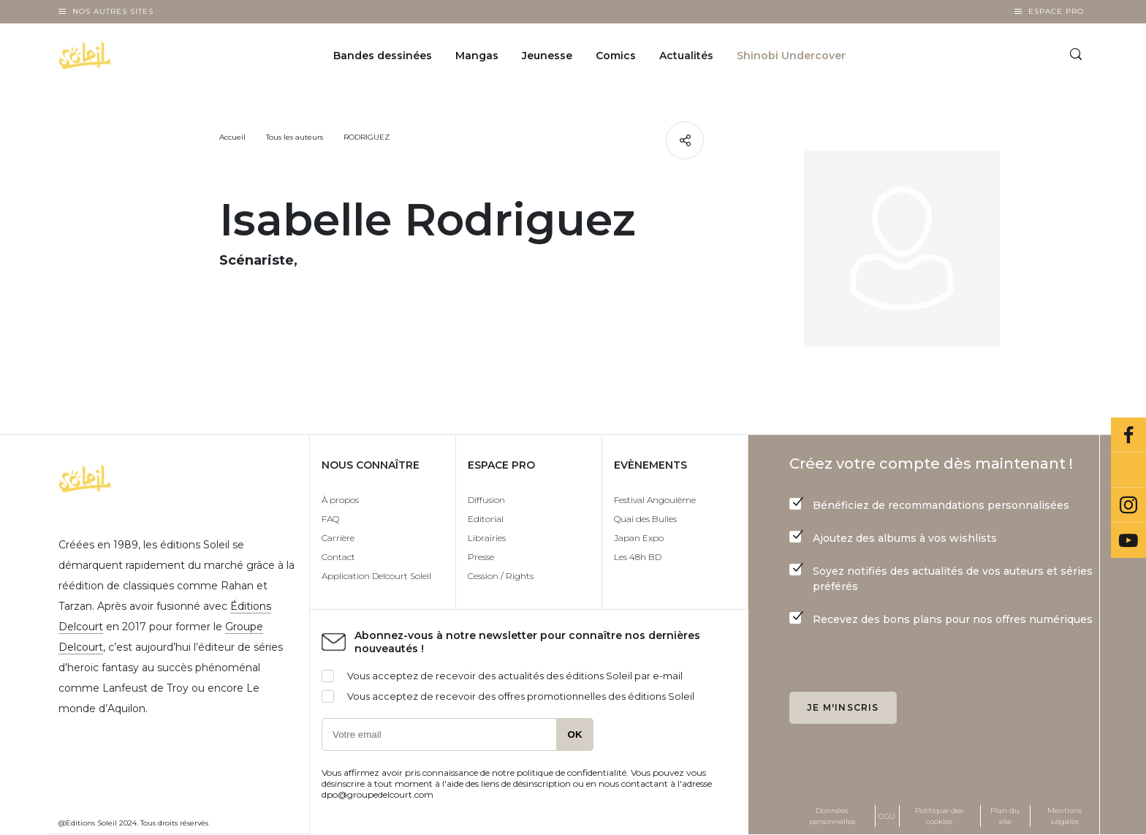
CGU (887, 816)
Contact (338, 556)
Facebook (1128, 435)
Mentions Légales (1064, 816)
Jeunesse (547, 55)
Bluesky (1128, 470)
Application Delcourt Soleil (376, 575)
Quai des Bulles (645, 518)
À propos (340, 499)
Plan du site (1005, 816)
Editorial (486, 518)
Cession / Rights (501, 575)
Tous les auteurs (294, 137)
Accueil (232, 137)
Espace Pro (1056, 11)
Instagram (1128, 505)
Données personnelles (832, 816)
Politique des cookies (939, 816)
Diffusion (486, 499)
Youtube (1128, 540)
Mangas (476, 55)
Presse (481, 556)
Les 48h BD (637, 556)
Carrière (338, 537)
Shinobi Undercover (791, 55)
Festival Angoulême (655, 499)
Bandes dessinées (382, 55)
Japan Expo (639, 537)
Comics (616, 55)
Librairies (487, 537)
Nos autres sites (112, 11)
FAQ (330, 518)
